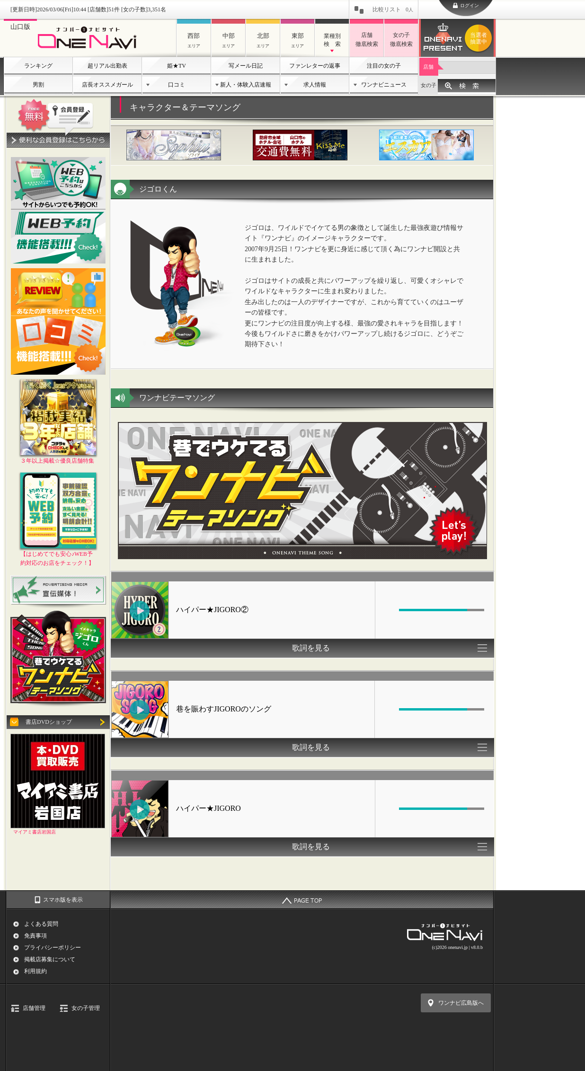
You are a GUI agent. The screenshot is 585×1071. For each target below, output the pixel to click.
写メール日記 (246, 65)
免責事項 (35, 935)
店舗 (428, 67)
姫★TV (176, 65)
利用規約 (35, 971)
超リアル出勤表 (107, 65)
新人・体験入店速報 (245, 84)
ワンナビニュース (384, 84)
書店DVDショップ (49, 722)
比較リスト (392, 9)
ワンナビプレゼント (480, 38)
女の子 (428, 85)
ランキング (38, 65)
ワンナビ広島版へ (461, 1003)
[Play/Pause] (139, 610)
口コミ (176, 84)
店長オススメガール (107, 84)
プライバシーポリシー (52, 947)
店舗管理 (34, 1008)
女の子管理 (85, 1008)
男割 (38, 84)
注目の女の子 (384, 65)
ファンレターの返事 (314, 65)
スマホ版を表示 (63, 899)
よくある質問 (41, 924)
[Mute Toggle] (388, 610)
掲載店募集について (49, 959)
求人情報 (314, 84)
